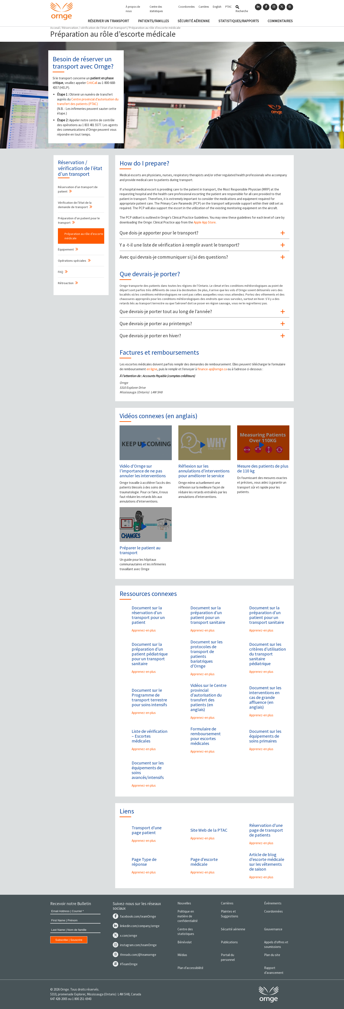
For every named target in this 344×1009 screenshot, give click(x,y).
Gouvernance (273, 929)
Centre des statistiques (156, 9)
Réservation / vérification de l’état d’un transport (94, 28)
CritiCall (92, 83)
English (217, 7)
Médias (182, 955)
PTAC (228, 7)
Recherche (242, 9)
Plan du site (272, 955)
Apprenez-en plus (144, 630)
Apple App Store (205, 222)
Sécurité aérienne (233, 929)
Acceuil (55, 28)
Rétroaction (65, 283)
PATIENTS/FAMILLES (153, 21)
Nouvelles (184, 903)
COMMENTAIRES (280, 21)
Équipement (66, 249)
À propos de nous (133, 9)
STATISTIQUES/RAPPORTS (239, 21)
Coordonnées (186, 7)
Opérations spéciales (72, 261)
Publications (229, 942)
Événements (272, 903)
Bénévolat (184, 942)
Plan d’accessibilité (190, 968)
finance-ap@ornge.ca (212, 369)
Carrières (204, 7)
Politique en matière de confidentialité (187, 916)
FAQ (60, 272)
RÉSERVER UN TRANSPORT (108, 21)
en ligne (152, 369)
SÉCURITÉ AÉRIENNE (194, 21)
